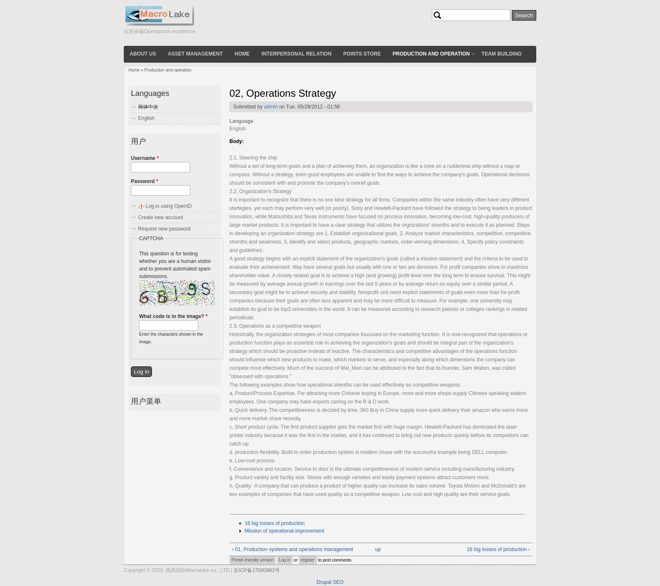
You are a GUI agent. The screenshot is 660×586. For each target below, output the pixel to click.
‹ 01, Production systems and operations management (292, 549)
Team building (502, 54)
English (146, 118)
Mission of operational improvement (284, 531)
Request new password (164, 229)
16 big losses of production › (498, 549)
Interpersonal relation (296, 54)
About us (143, 54)
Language (241, 121)
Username (145, 158)
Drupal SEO (330, 582)
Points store (362, 54)
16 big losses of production (275, 523)
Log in (284, 560)
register (308, 560)
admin (271, 107)
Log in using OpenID (169, 206)
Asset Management (195, 54)
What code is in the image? (173, 316)
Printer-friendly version (253, 560)
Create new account (160, 217)
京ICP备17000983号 (256, 570)
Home (242, 54)
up (378, 549)
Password (144, 181)
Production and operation (431, 54)
